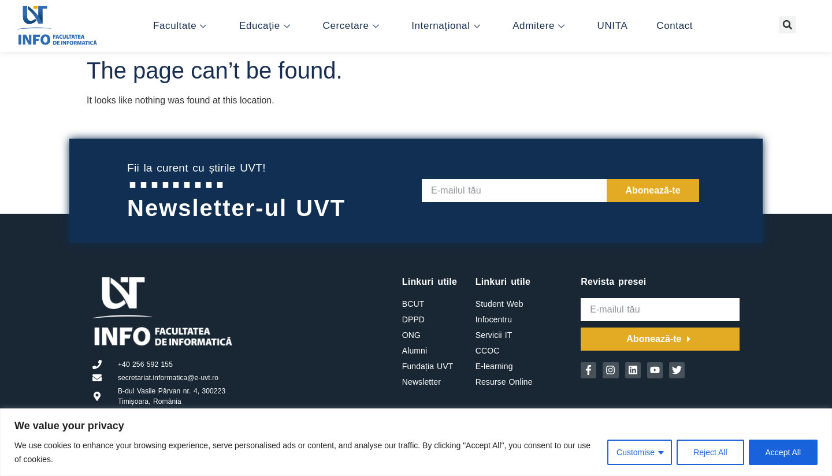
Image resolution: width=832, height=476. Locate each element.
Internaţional (445, 25)
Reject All (710, 452)
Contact (674, 25)
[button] (787, 25)
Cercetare (351, 25)
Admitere (538, 25)
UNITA (612, 25)
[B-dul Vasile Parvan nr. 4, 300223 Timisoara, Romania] (317, 336)
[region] (416, 442)
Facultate (180, 25)
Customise (635, 452)
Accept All (783, 452)
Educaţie (265, 25)
